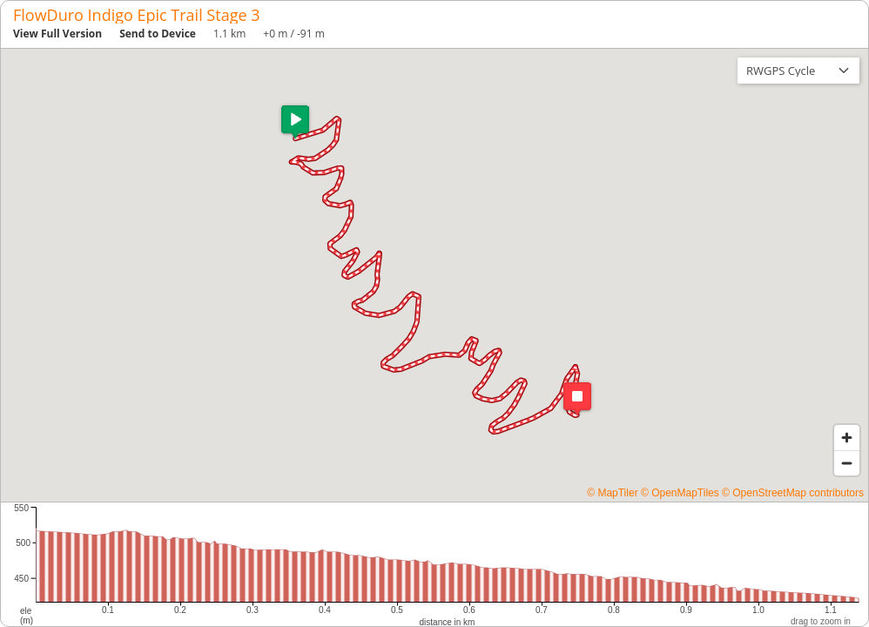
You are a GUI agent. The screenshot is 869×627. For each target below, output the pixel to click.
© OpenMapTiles (680, 493)
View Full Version (57, 33)
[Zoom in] (846, 437)
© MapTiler (612, 493)
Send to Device (157, 33)
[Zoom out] (846, 462)
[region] (434, 275)
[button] (295, 122)
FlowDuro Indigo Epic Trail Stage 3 (136, 14)
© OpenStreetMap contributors (793, 493)
